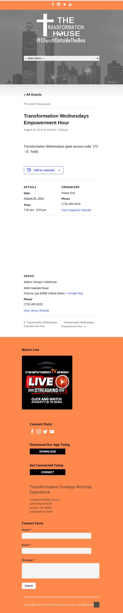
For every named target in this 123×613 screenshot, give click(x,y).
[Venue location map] (61, 244)
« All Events (33, 94)
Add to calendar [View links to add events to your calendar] (44, 170)
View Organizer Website (76, 210)
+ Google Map (74, 293)
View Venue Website (36, 310)
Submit (29, 585)
